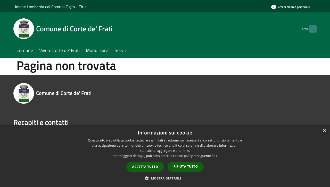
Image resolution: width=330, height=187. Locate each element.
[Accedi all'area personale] (291, 7)
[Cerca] (310, 29)
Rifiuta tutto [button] (186, 166)
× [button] (324, 131)
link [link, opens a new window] (214, 156)
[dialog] (165, 156)
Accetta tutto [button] (145, 166)
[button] (165, 178)
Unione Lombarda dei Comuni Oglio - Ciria (50, 7)
